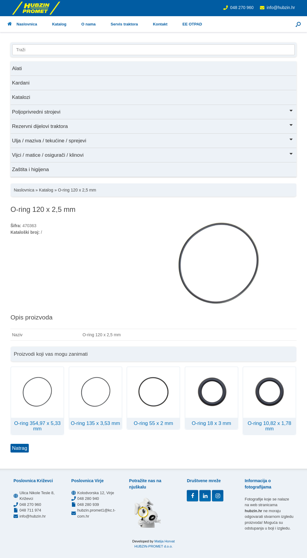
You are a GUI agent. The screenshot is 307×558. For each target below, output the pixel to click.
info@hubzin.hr (281, 7)
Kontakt (160, 24)
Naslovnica (22, 24)
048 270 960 (242, 7)
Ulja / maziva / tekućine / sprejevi (153, 140)
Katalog (59, 24)
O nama (88, 24)
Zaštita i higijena (30, 169)
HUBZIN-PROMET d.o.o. (153, 546)
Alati (17, 68)
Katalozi (21, 97)
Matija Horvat (164, 541)
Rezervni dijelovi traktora (153, 125)
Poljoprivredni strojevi (153, 111)
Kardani (21, 83)
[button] (298, 24)
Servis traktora (124, 24)
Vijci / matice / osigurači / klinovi (153, 154)
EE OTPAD (192, 24)
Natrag (19, 448)
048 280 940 (88, 498)
